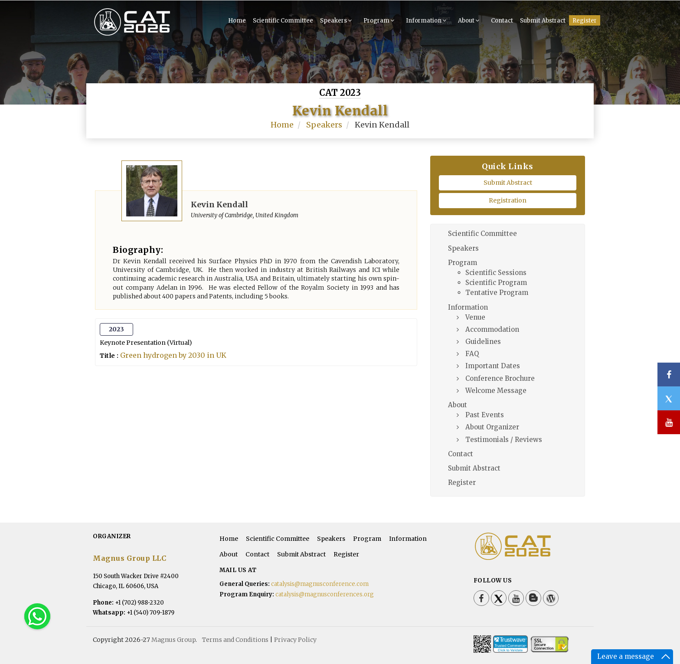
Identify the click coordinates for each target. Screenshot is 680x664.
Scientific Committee (283, 20)
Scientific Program (496, 282)
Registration (507, 200)
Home (237, 20)
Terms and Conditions (235, 640)
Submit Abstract (543, 20)
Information (427, 20)
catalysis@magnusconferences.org (324, 594)
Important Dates (492, 366)
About (469, 20)
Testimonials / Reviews (503, 439)
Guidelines (483, 341)
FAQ (472, 354)
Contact (502, 20)
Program (379, 20)
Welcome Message (495, 390)
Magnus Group (173, 640)
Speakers (337, 20)
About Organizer (492, 427)
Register (584, 20)
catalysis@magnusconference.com (320, 584)
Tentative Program (496, 292)
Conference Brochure (500, 378)
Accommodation (492, 329)
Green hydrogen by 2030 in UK (173, 355)
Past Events (484, 415)
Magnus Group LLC (129, 558)
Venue (475, 317)
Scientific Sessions (495, 272)
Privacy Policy (295, 640)
